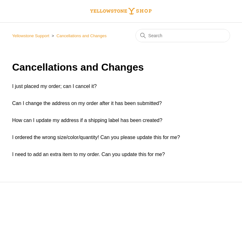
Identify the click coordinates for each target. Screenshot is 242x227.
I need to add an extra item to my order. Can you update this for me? (88, 154)
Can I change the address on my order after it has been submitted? (87, 103)
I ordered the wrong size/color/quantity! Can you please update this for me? (96, 137)
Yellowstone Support (30, 35)
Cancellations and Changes (81, 35)
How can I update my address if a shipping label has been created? (87, 120)
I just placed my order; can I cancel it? (54, 86)
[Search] (183, 35)
